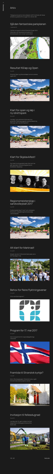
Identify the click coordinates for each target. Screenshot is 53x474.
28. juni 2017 (12, 116)
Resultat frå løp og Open (24, 68)
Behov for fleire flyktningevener (28, 290)
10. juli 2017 (12, 71)
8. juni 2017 (12, 160)
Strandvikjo (3, 7)
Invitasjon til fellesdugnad (25, 414)
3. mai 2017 (12, 375)
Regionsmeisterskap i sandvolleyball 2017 (22, 202)
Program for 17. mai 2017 (23, 330)
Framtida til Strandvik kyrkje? (26, 372)
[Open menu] (3, 2)
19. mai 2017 (12, 250)
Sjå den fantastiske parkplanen (28, 24)
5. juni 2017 (12, 206)
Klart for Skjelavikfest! (22, 157)
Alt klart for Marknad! (22, 247)
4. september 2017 (13, 27)
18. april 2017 (12, 418)
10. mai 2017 (12, 293)
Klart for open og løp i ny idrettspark (22, 111)
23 (13, 458)
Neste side (47, 458)
